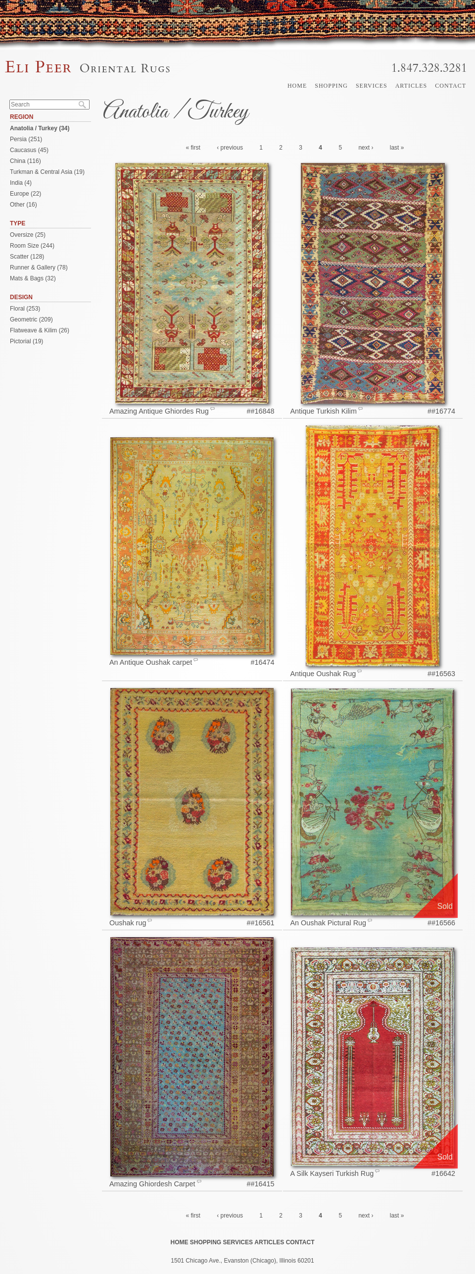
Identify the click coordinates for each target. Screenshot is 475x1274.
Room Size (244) (32, 245)
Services (371, 85)
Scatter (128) (27, 256)
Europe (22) (25, 193)
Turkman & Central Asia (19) (47, 171)
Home (297, 85)
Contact (450, 85)
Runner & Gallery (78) (39, 267)
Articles (411, 85)
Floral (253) (25, 308)
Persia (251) (26, 139)
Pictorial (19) (26, 341)
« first (193, 147)
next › (365, 147)
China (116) (25, 161)
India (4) (21, 182)
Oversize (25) (28, 234)
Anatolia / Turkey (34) (39, 128)
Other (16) (23, 204)
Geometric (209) (31, 319)
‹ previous (230, 147)
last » (397, 147)
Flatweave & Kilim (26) (39, 330)
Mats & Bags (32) (33, 278)
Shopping (331, 85)
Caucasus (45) (29, 150)
